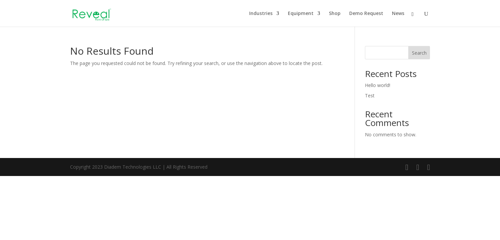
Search (419, 53)
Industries (261, 13)
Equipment (301, 13)
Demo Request (366, 13)
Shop (335, 13)
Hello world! (377, 85)
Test (370, 95)
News (398, 13)
